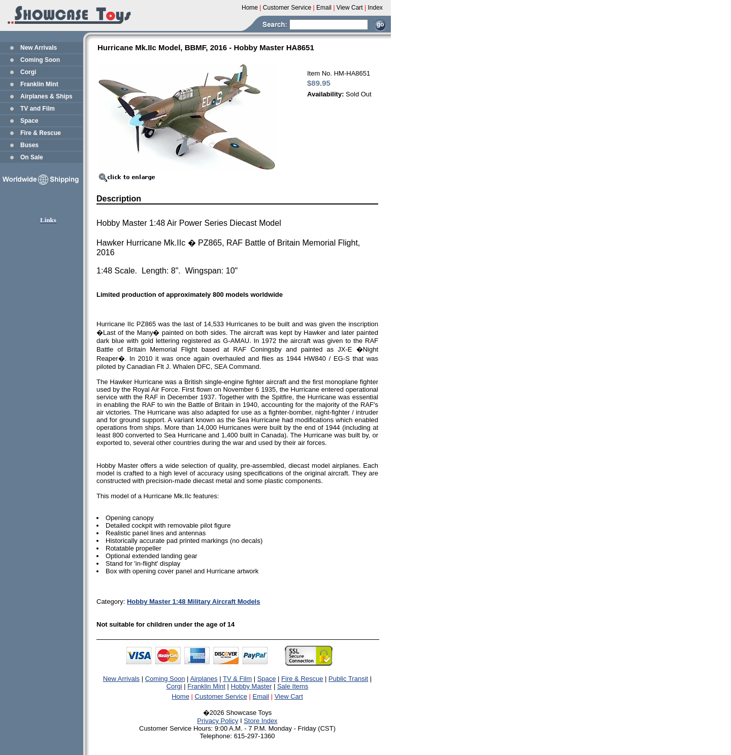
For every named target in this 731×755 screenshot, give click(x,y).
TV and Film (37, 108)
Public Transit (348, 678)
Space (29, 120)
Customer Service (221, 696)
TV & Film (237, 678)
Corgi (28, 72)
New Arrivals (38, 47)
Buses (29, 145)
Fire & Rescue (40, 132)
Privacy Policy (217, 721)
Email (261, 696)
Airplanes (203, 678)
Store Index (261, 721)
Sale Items (292, 686)
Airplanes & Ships (46, 96)
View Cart (289, 696)
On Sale (31, 157)
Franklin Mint (39, 84)
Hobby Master (251, 686)
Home (180, 696)
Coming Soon (40, 59)
